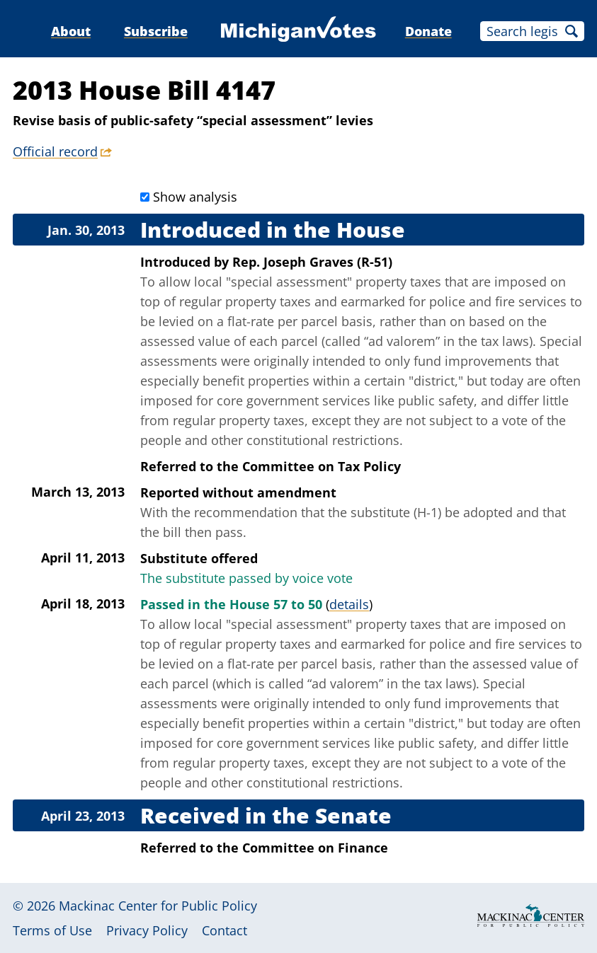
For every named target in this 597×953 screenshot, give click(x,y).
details (349, 604)
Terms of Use (52, 930)
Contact (224, 930)
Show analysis (195, 196)
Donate (428, 31)
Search (571, 31)
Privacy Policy (147, 930)
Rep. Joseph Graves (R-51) (312, 261)
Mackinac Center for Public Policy (158, 905)
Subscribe (156, 31)
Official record (55, 151)
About (71, 31)
